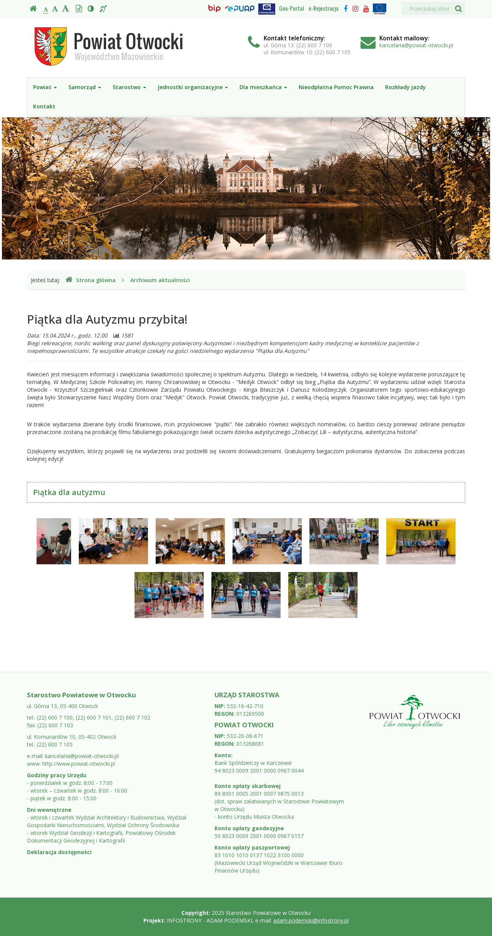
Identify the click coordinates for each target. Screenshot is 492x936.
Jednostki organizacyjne (193, 87)
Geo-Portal (291, 8)
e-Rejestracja (324, 8)
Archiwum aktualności (160, 280)
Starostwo (129, 87)
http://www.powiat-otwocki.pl (78, 763)
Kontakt (44, 106)
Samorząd (84, 87)
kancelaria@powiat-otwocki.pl (416, 45)
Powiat (45, 87)
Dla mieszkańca (263, 87)
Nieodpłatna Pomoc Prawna (336, 87)
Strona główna (90, 280)
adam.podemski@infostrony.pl (311, 920)
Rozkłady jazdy (405, 87)
